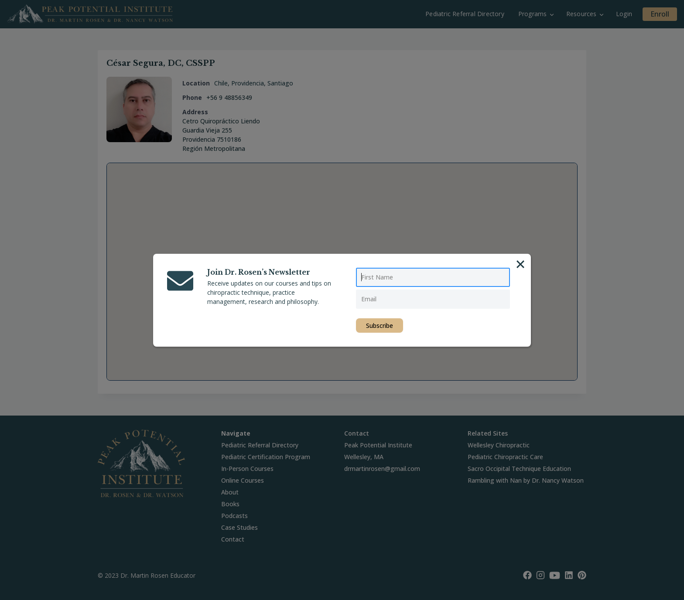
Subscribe (379, 325)
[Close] (520, 264)
